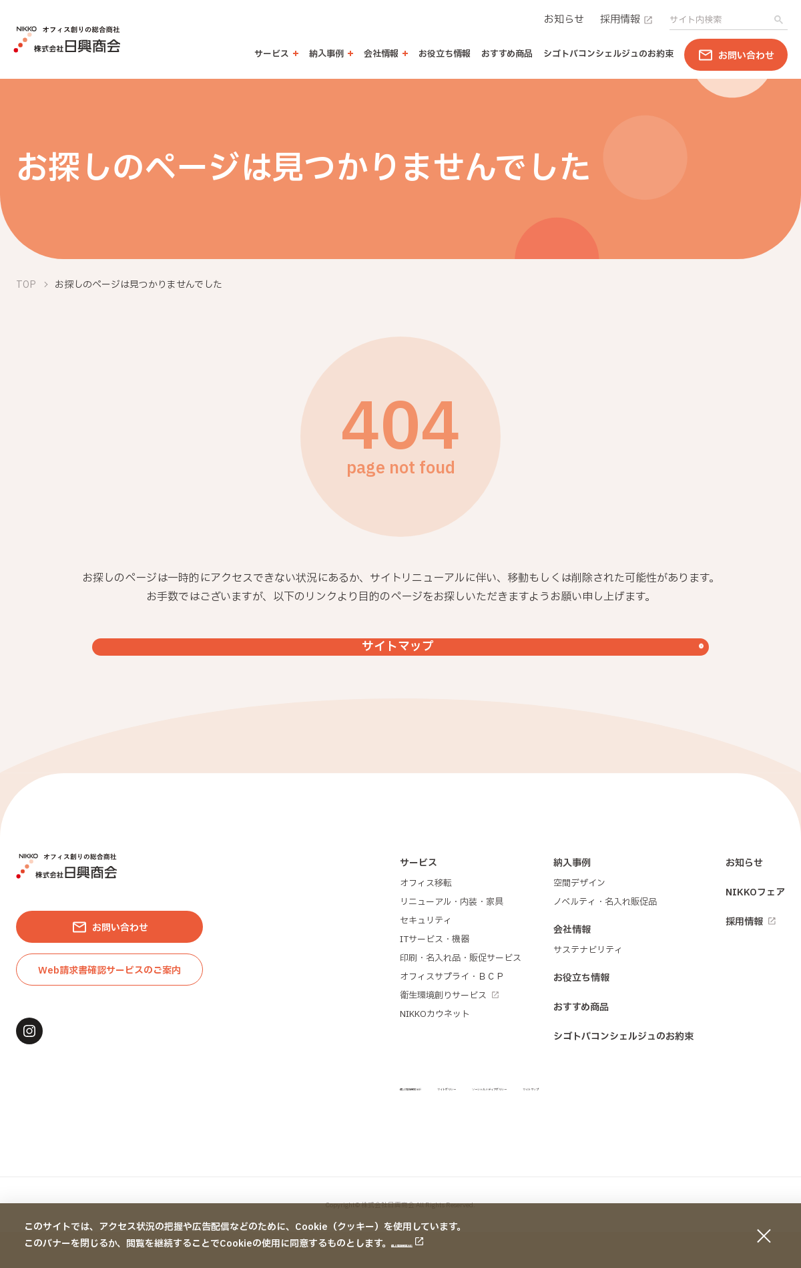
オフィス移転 (426, 919)
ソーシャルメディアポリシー (633, 1123)
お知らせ (564, 19)
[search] (719, 20)
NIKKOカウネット (435, 1050)
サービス (418, 899)
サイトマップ (738, 1123)
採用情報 (626, 19)
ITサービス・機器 (434, 975)
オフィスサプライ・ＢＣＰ (452, 1013)
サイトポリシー (523, 1123)
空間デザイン (579, 919)
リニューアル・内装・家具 (451, 938)
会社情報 (572, 966)
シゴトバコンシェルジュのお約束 (608, 54)
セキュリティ (426, 957)
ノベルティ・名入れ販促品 (605, 938)
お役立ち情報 (445, 54)
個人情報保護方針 (428, 1244)
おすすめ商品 (507, 54)
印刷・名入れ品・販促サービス (460, 994)
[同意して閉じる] (763, 1236)
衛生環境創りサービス (449, 1031)
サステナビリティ (588, 986)
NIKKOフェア (755, 928)
